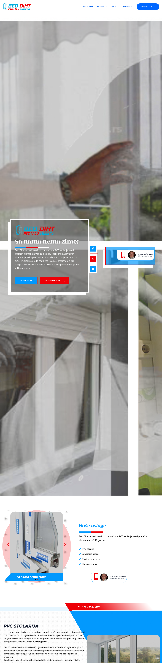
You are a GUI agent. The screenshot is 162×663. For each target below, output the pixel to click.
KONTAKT (127, 6)
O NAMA (115, 6)
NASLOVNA (89, 6)
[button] (106, 6)
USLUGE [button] (103, 6)
